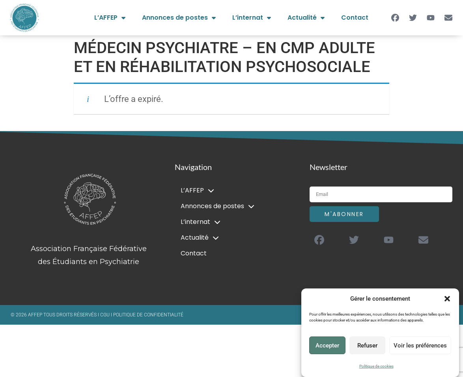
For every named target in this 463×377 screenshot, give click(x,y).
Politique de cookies (376, 366)
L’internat (251, 18)
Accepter (327, 345)
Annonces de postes (179, 18)
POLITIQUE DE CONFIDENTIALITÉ (148, 315)
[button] (447, 299)
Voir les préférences (420, 345)
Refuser (367, 345)
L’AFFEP (109, 18)
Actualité (306, 18)
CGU (105, 315)
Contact (354, 17)
